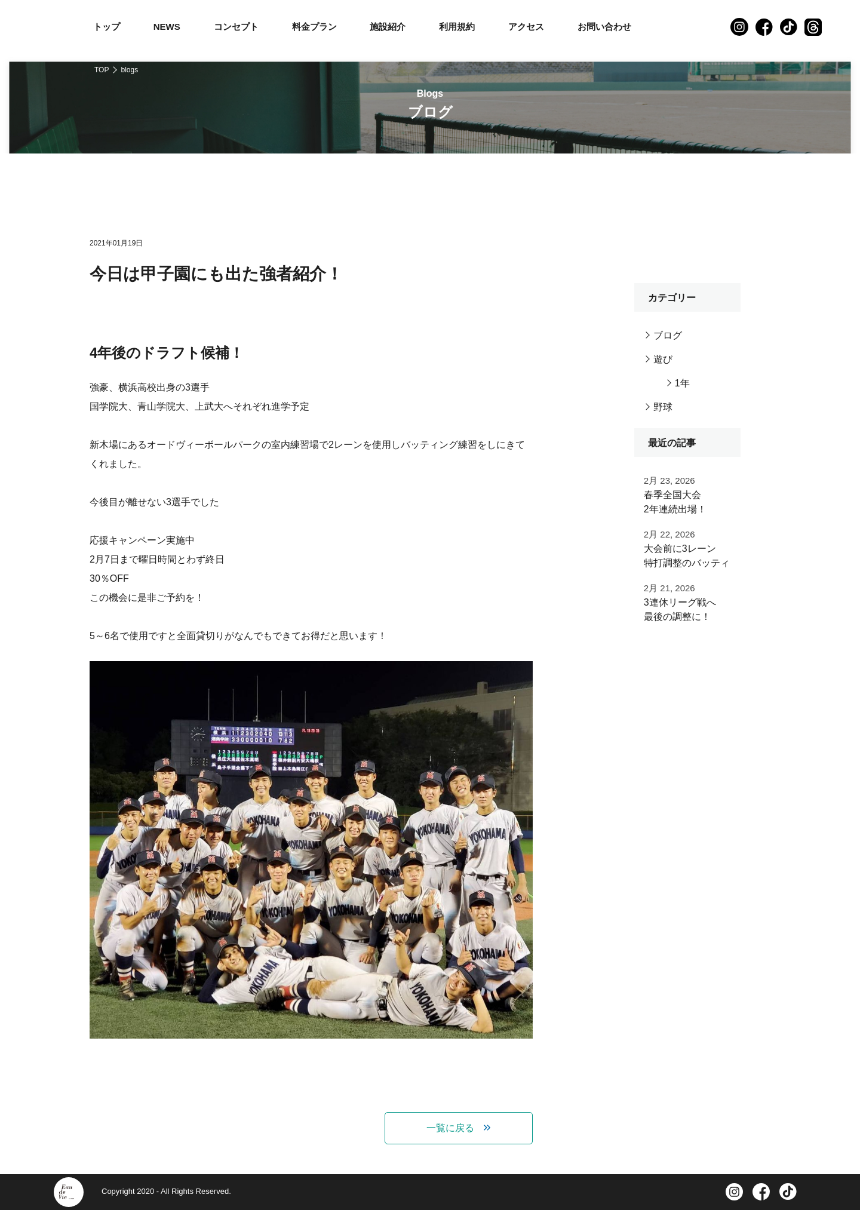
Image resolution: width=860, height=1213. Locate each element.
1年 (682, 383)
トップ (106, 27)
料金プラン (314, 27)
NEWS (166, 27)
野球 (662, 407)
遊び (662, 359)
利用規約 (457, 27)
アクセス (526, 27)
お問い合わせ (604, 27)
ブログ (667, 335)
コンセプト (236, 27)
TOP (101, 70)
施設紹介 (388, 27)
